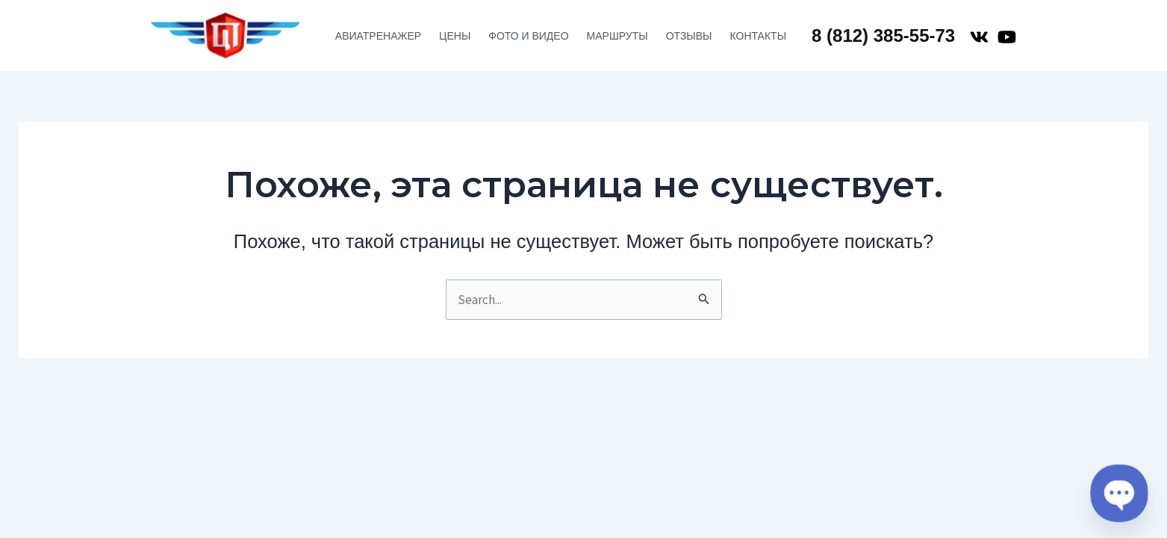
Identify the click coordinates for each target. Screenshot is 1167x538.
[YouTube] (1007, 37)
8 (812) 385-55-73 (883, 35)
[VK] (979, 37)
